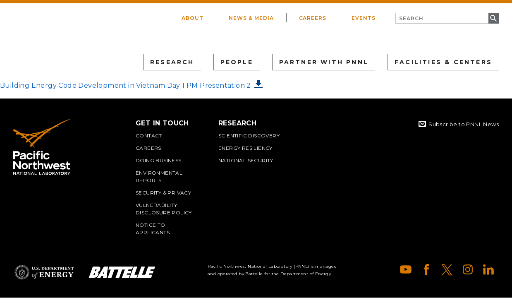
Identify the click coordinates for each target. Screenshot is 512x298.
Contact (149, 135)
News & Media (251, 18)
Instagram (467, 269)
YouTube (405, 269)
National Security (245, 160)
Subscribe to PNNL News (463, 124)
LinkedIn (488, 269)
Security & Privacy (163, 193)
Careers (313, 18)
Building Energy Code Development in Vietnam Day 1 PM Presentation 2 (125, 85)
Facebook (426, 269)
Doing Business (159, 160)
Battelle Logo (122, 272)
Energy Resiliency (245, 148)
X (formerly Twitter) (447, 269)
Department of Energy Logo (44, 272)
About (192, 18)
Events (364, 18)
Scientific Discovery (249, 135)
